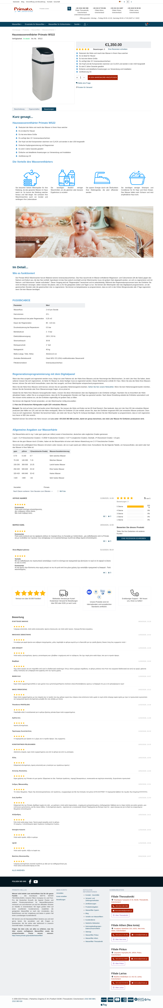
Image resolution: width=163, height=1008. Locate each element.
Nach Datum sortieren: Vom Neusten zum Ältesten (32, 491)
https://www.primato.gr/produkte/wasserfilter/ (27, 935)
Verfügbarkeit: (17, 39)
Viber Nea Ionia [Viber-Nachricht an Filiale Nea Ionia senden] (119, 939)
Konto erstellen (61, 896)
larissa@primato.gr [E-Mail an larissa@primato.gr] (139, 983)
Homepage (16, 30)
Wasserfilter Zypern (92, 910)
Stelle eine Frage (83, 83)
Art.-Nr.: (34, 39)
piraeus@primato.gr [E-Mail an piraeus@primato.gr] (139, 959)
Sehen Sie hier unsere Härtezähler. (101, 387)
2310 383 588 (90, 999)
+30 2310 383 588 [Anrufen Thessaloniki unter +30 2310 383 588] (120, 906)
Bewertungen (49, 109)
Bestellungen (60, 899)
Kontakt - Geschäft (53, 2)
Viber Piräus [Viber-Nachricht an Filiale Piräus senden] (118, 963)
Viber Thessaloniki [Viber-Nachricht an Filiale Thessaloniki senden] (120, 915)
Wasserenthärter (48, 30)
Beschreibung (19, 109)
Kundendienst (90, 920)
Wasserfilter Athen (91, 938)
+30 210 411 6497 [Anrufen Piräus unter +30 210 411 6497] (120, 959)
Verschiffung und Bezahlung (35, 2)
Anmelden (59, 893)
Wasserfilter (35, 30)
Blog (22, 2)
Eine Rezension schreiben (117, 49)
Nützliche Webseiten (92, 923)
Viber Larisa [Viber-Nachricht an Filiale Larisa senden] (118, 987)
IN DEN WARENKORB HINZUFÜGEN (103, 77)
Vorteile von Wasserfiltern (94, 916)
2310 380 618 (17, 1001)
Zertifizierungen (90, 904)
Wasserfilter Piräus (91, 935)
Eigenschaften (34, 109)
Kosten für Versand (85, 87)
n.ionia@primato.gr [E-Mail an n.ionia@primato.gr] (139, 935)
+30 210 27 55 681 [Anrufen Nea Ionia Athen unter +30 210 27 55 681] (120, 935)
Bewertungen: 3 (99, 49)
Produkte (26, 30)
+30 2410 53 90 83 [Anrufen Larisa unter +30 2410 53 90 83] (120, 983)
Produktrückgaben (91, 907)
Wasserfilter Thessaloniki (94, 941)
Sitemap (88, 932)
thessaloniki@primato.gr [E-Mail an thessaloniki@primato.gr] (122, 910)
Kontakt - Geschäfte (92, 895)
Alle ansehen (18, 870)
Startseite (16, 2)
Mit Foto (63, 491)
